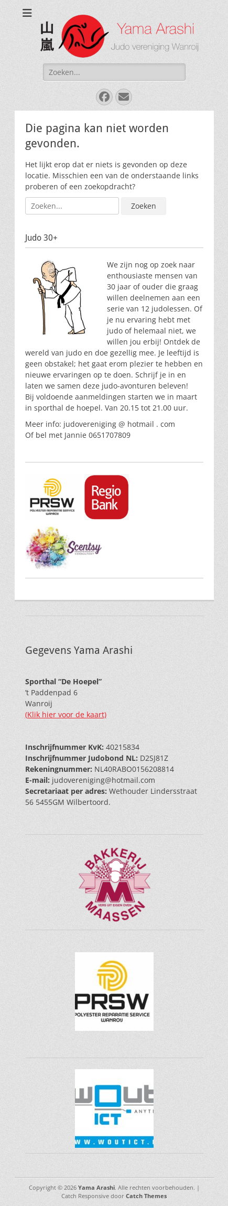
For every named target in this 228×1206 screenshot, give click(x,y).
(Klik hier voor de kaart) (65, 714)
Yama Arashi (96, 1187)
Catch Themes (146, 1196)
